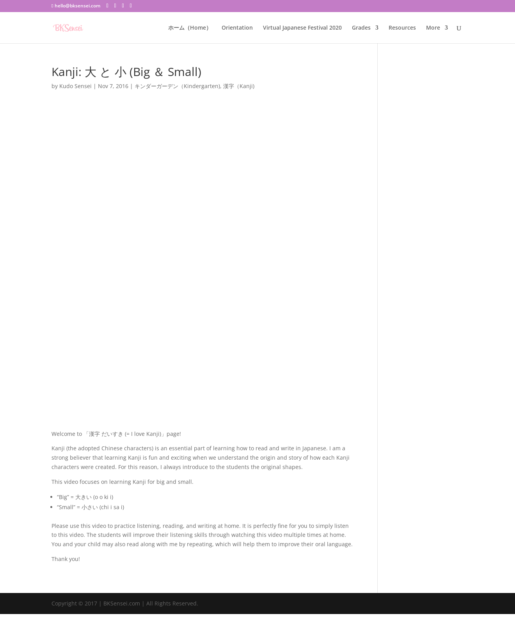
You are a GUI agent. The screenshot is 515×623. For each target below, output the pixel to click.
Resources (402, 28)
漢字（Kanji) (238, 86)
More (433, 28)
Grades (361, 28)
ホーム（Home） (189, 28)
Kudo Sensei (75, 86)
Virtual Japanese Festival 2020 (302, 28)
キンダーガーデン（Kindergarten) (177, 86)
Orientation (237, 28)
